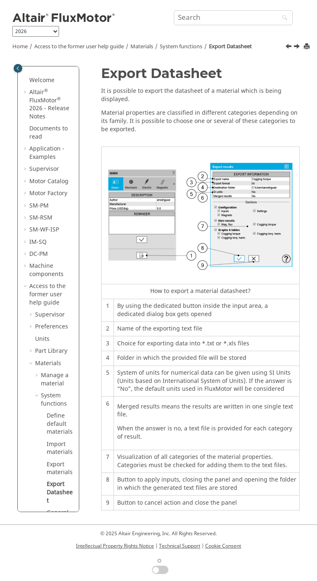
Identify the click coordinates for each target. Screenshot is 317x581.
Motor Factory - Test (54, 460)
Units (42, 197)
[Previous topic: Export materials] (289, 47)
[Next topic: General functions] (297, 47)
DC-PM (38, 112)
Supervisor (50, 173)
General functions (60, 375)
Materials (141, 46)
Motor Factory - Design (54, 440)
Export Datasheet (230, 46)
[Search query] (233, 17)
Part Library (51, 209)
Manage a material (55, 237)
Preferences (51, 185)
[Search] (282, 18)
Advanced (54, 391)
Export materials (60, 327)
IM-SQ (38, 100)
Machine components (46, 128)
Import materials (60, 306)
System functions (181, 46)
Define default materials (60, 282)
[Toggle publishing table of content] (18, 68)
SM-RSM (40, 76)
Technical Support (179, 546)
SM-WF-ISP (44, 88)
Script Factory (54, 496)
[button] (26, 76)
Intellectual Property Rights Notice (115, 546)
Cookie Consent (223, 546)
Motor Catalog (45, 407)
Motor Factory (54, 423)
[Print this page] (307, 46)
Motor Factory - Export (54, 480)
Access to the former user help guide (79, 46)
